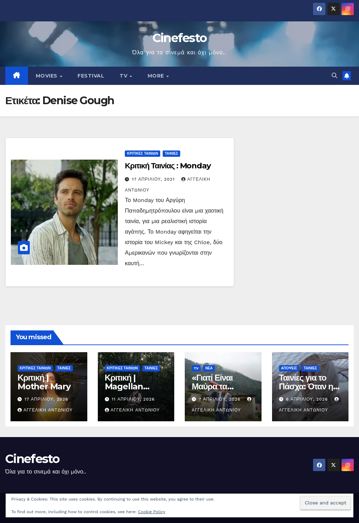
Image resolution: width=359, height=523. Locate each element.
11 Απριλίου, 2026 (133, 399)
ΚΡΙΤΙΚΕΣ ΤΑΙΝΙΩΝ (142, 153)
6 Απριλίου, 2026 (308, 399)
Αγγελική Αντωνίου (45, 410)
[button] (334, 75)
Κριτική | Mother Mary (44, 382)
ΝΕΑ (208, 368)
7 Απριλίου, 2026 (220, 399)
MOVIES (47, 76)
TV (124, 76)
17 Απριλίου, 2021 (154, 179)
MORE (157, 76)
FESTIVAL (90, 76)
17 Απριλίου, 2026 (46, 399)
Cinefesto (180, 38)
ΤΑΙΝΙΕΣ (171, 153)
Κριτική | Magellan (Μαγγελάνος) (130, 386)
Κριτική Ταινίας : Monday (168, 165)
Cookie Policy (151, 511)
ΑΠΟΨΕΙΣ (289, 368)
